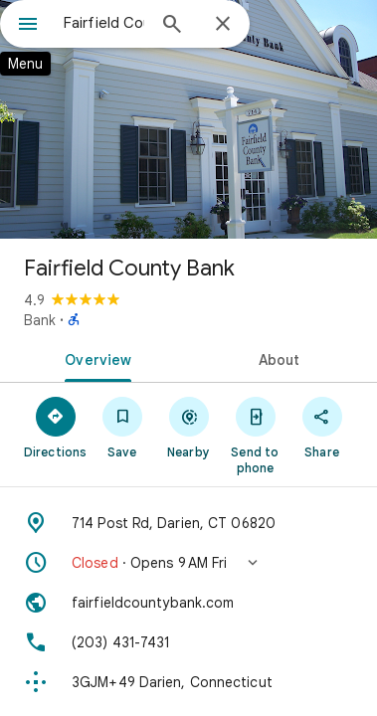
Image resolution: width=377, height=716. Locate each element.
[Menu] (28, 26)
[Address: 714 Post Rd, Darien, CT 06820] (188, 523)
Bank (40, 320)
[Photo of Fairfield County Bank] (188, 119)
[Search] (172, 26)
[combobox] (104, 23)
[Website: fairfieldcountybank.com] (188, 603)
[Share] (321, 426)
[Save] (122, 426)
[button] (188, 563)
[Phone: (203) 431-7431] (188, 642)
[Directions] (55, 426)
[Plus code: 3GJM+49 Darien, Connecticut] (188, 682)
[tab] (94, 358)
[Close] (223, 25)
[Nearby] (188, 426)
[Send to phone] (255, 434)
